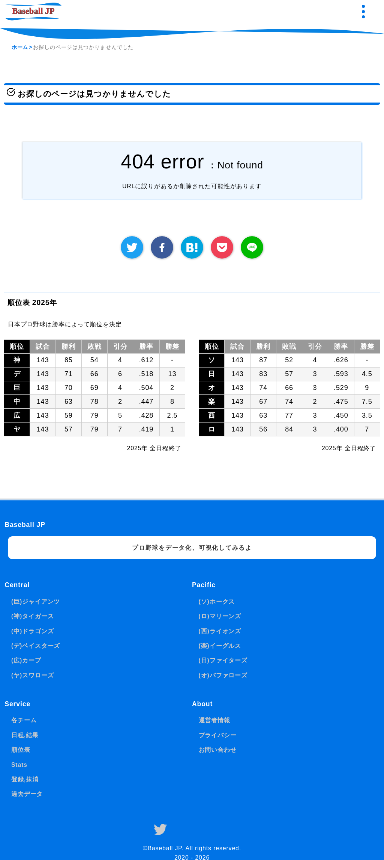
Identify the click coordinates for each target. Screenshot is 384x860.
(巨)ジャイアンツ (35, 601)
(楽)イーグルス (220, 646)
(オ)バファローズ (223, 675)
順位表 (20, 750)
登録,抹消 (25, 779)
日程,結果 (25, 735)
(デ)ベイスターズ (35, 646)
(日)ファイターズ (223, 660)
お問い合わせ (218, 750)
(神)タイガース (32, 616)
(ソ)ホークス (217, 601)
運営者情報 (214, 720)
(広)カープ (26, 660)
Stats (19, 765)
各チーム (24, 720)
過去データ (27, 794)
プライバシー (218, 735)
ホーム (20, 47)
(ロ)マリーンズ (220, 616)
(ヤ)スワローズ (32, 675)
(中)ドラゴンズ (32, 631)
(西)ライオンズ (220, 631)
